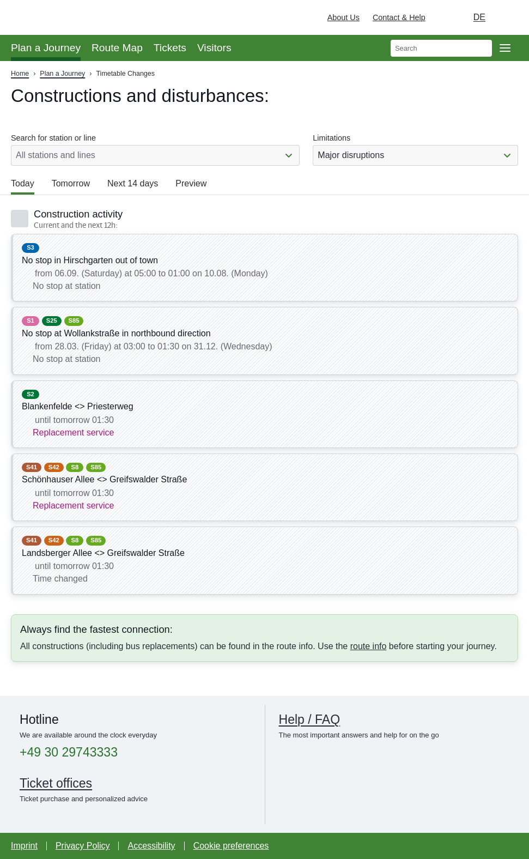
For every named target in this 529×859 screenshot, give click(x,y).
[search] (441, 48)
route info (368, 646)
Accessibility (151, 845)
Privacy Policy (83, 845)
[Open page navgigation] (505, 48)
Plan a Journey (46, 47)
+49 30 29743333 (69, 752)
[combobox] (415, 155)
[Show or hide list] (289, 155)
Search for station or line (53, 138)
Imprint (24, 845)
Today (22, 183)
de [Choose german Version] (479, 17)
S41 (31, 467)
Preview (190, 183)
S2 (30, 394)
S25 (51, 320)
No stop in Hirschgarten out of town (90, 260)
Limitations (331, 138)
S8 (75, 467)
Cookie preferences (231, 845)
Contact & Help (399, 17)
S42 (53, 467)
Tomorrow (71, 183)
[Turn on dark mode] (444, 17)
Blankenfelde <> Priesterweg (77, 406)
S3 (30, 247)
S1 (30, 320)
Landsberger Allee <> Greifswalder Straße (103, 553)
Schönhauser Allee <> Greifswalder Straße (104, 479)
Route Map (117, 47)
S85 (74, 320)
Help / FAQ (309, 719)
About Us (343, 17)
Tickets (170, 47)
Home (20, 73)
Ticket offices (56, 783)
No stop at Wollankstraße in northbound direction (116, 333)
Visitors (214, 47)
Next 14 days (132, 183)
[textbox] (415, 155)
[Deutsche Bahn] (505, 17)
